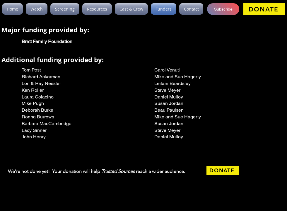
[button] (223, 9)
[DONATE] (264, 9)
